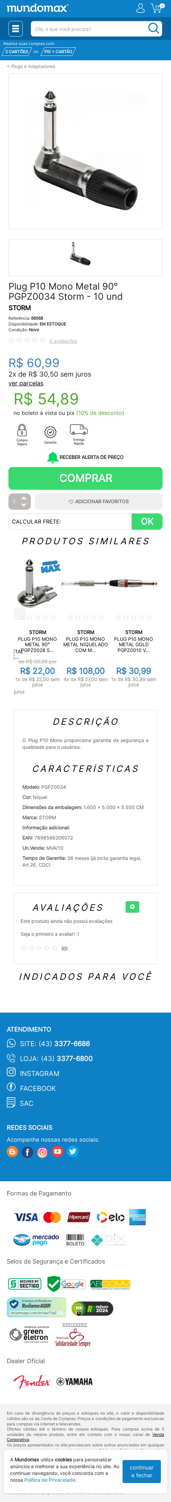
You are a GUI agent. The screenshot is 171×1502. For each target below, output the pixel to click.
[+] (132, 907)
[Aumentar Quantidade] (24, 498)
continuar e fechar (142, 1471)
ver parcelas (25, 383)
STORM (19, 308)
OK (147, 521)
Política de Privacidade (49, 1480)
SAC (27, 1103)
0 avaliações (63, 341)
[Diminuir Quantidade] (24, 505)
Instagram (40, 1074)
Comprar (85, 478)
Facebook (38, 1088)
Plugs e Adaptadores (33, 66)
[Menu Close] (15, 29)
